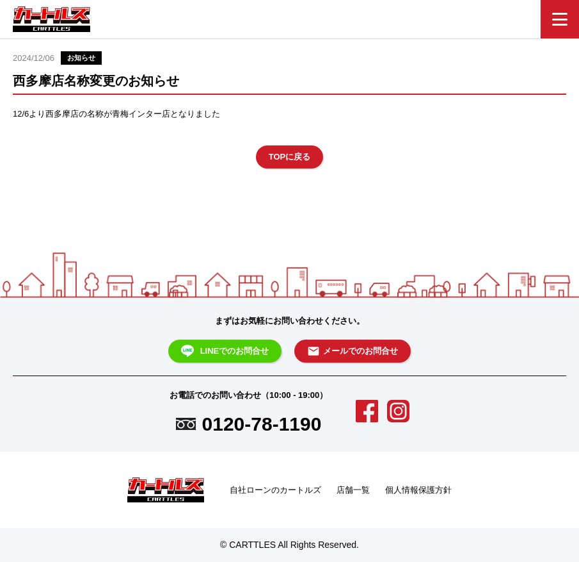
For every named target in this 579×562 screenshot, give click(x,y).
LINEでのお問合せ (225, 351)
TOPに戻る (290, 156)
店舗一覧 (353, 490)
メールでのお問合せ (352, 351)
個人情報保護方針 (418, 490)
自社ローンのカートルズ (275, 490)
